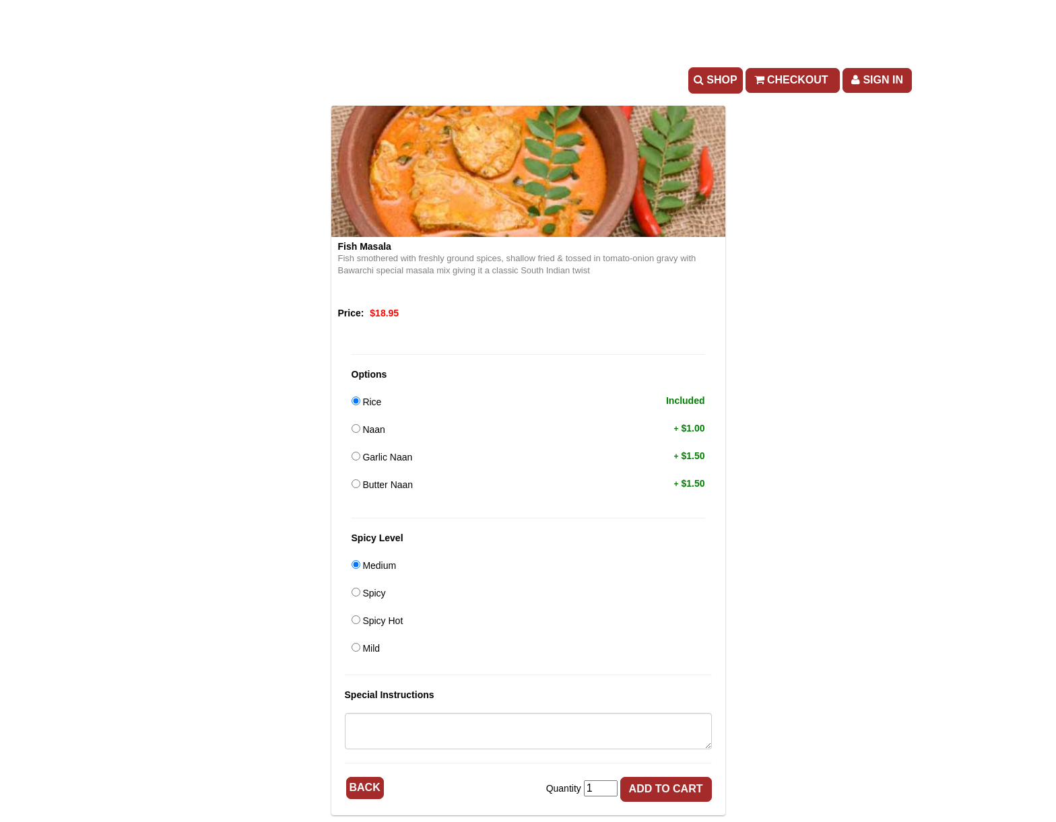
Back (365, 787)
